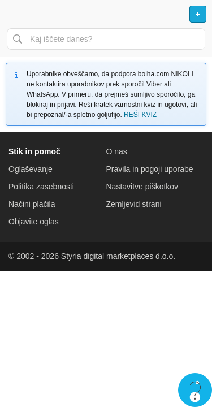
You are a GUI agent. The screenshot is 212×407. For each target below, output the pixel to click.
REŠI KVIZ (140, 115)
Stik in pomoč (34, 151)
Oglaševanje (30, 169)
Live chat (195, 390)
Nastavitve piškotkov (142, 186)
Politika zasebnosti (41, 186)
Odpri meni (13, 14)
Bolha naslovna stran (106, 14)
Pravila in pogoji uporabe (149, 169)
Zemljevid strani (134, 204)
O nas (116, 151)
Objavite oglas (33, 221)
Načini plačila (31, 204)
